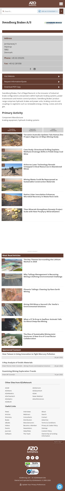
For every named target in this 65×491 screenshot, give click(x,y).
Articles (7, 414)
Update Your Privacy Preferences (32, 485)
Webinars (26, 414)
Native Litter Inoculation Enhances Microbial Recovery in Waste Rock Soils (41, 195)
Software (8, 434)
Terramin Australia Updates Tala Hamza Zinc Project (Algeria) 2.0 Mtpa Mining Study (43, 135)
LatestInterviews (53, 130)
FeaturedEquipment (32, 130)
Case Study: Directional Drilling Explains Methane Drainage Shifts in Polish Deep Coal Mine (43, 151)
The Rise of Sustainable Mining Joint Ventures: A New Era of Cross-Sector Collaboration (40, 336)
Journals (8, 431)
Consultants (27, 417)
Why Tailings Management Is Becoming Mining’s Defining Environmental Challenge (43, 275)
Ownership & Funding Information (49, 435)
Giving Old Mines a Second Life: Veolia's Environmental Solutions (41, 305)
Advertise (45, 420)
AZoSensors (37, 388)
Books (7, 420)
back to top (58, 442)
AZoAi (35, 393)
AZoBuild (8, 402)
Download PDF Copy (12, 87)
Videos (7, 425)
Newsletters (27, 428)
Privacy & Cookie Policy (50, 425)
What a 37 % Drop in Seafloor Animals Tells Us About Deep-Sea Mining (43, 320)
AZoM (7, 388)
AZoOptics (8, 399)
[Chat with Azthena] (59, 487)
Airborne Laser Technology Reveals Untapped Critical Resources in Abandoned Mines (43, 166)
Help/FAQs (27, 431)
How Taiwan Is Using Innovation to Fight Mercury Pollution (28, 354)
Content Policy (47, 431)
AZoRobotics (9, 393)
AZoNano (8, 391)
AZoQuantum (37, 391)
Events (7, 428)
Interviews (27, 412)
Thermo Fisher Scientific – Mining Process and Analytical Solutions (28, 366)
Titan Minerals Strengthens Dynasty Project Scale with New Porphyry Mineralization (43, 210)
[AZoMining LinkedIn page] (28, 457)
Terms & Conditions (49, 423)
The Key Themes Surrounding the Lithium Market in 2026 (42, 260)
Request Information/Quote (15, 81)
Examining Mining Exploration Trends (19, 371)
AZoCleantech (10, 396)
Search (44, 414)
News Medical (38, 396)
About (44, 412)
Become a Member (30, 425)
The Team (26, 434)
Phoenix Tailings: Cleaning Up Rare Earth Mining (42, 290)
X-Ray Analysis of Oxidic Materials (17, 362)
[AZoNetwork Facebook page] (32, 457)
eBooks (7, 423)
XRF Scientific (10, 375)
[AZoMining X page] (37, 457)
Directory (8, 417)
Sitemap (44, 428)
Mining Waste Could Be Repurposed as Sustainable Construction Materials (41, 180)
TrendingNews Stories (12, 130)
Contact (44, 417)
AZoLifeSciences (38, 399)
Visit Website (9, 76)
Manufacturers (28, 423)
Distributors (27, 420)
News (7, 412)
